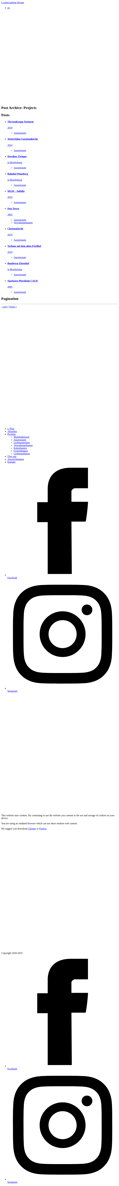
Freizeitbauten (21, 451)
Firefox (42, 828)
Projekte (11, 434)
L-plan (12, 2)
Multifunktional (21, 437)
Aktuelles (12, 431)
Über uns (11, 456)
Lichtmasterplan (22, 442)
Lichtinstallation (22, 453)
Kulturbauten (20, 448)
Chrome (32, 828)
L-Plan (10, 428)
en (8, 7)
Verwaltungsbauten (23, 445)
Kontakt (11, 462)
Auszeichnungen (15, 459)
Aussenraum (20, 439)
